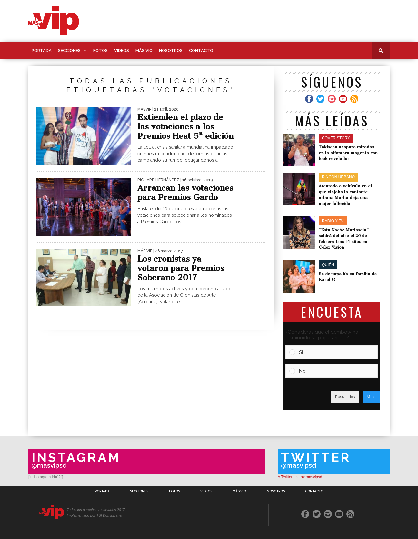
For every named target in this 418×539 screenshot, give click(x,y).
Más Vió (144, 50)
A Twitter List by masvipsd (300, 477)
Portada (42, 50)
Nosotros (171, 50)
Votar (371, 396)
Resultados (345, 396)
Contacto (201, 50)
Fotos (100, 50)
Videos (121, 50)
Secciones (69, 50)
